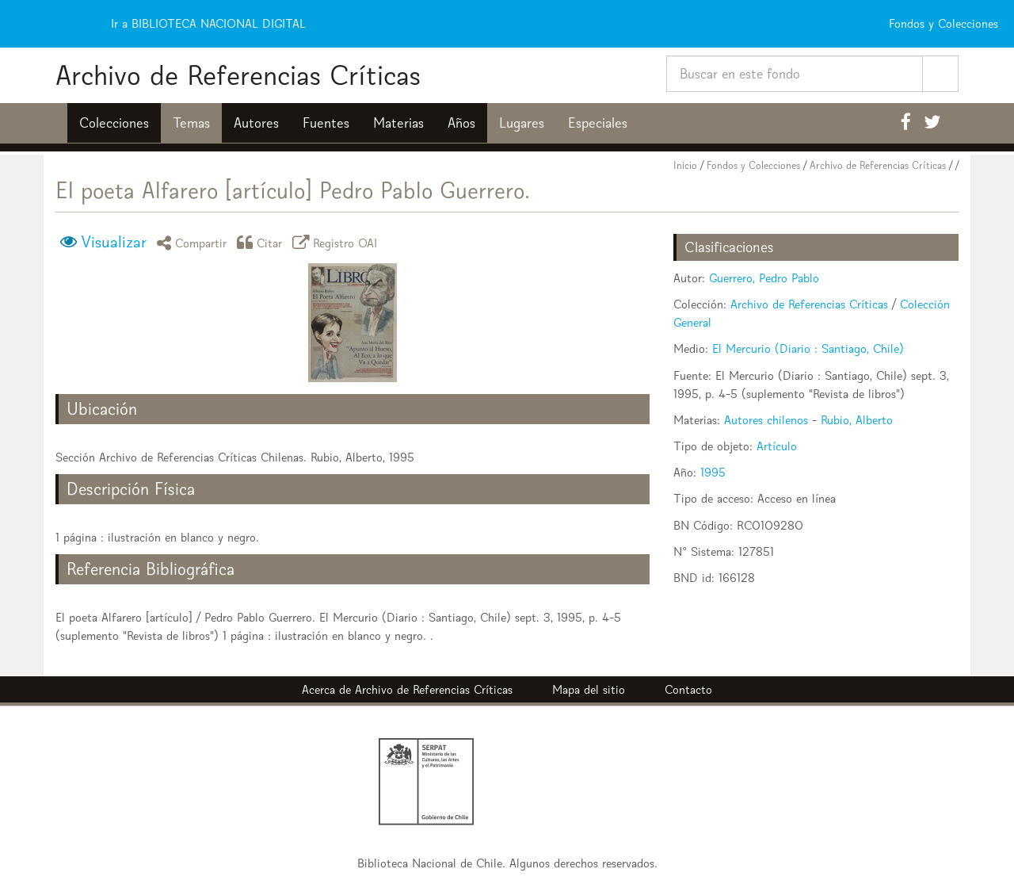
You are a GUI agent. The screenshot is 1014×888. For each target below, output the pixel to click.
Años (461, 123)
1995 (713, 472)
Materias (398, 123)
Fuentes (326, 123)
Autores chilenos (766, 419)
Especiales (597, 123)
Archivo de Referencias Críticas (238, 75)
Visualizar (114, 242)
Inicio (685, 165)
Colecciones (114, 123)
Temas (191, 123)
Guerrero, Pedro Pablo (764, 277)
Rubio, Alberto (857, 419)
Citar (262, 242)
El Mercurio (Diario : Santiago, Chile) (808, 348)
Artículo (777, 446)
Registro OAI (337, 242)
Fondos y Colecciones (753, 165)
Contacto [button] (688, 689)
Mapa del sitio (588, 689)
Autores (256, 123)
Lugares (521, 123)
